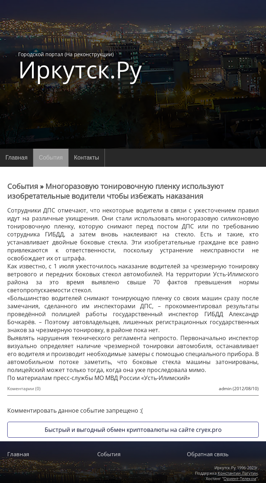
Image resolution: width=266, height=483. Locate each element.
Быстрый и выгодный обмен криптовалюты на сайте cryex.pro (133, 430)
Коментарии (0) (24, 388)
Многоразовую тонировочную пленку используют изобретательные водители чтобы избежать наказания (115, 191)
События (51, 157)
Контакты (86, 157)
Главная (16, 157)
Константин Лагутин (238, 473)
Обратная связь (208, 454)
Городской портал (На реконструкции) (80, 66)
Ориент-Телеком (240, 478)
